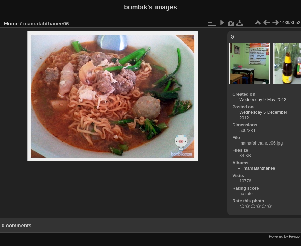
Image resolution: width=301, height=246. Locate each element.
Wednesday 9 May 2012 (262, 99)
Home (11, 23)
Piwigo (294, 236)
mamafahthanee (259, 168)
